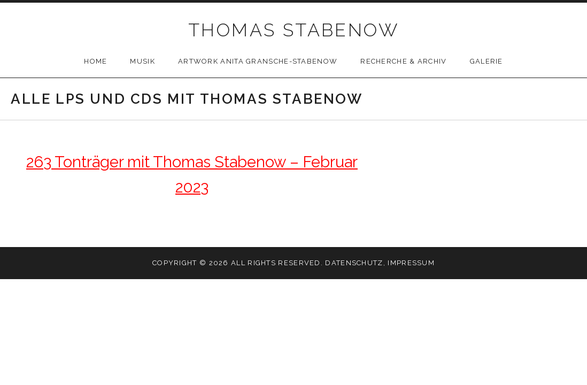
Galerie (486, 61)
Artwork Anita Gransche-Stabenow (257, 61)
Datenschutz (354, 263)
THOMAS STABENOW (293, 30)
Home (95, 61)
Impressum (411, 263)
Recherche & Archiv (403, 61)
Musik (142, 61)
